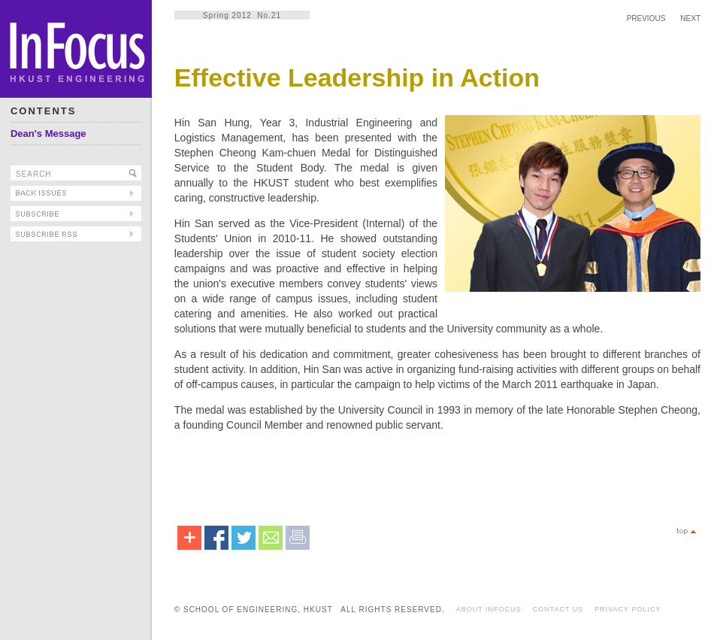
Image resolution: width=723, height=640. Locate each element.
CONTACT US (558, 609)
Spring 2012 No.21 (242, 15)
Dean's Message (48, 133)
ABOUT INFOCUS (489, 609)
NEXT (690, 18)
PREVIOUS (646, 18)
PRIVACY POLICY (627, 609)
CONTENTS (44, 111)
